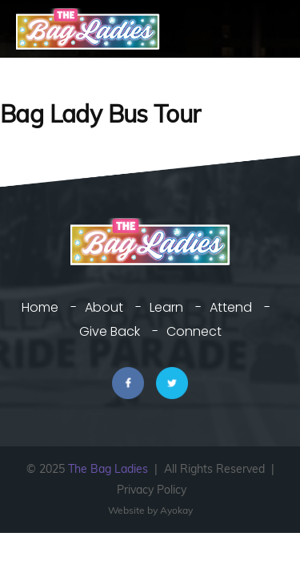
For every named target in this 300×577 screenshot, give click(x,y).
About (104, 307)
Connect (194, 331)
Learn (166, 307)
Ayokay (176, 510)
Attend (231, 307)
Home (40, 307)
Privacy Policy (151, 489)
